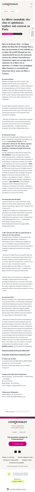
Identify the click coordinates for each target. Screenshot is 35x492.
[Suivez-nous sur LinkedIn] (15, 452)
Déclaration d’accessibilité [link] (16, 462)
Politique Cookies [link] (27, 460)
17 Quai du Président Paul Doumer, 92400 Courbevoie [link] (17, 426)
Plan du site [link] (22, 432)
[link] (10, 4)
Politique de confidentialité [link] (10, 460)
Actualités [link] (12, 11)
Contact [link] (15, 432)
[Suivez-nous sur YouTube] (19, 452)
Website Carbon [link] (17, 481)
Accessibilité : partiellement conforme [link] (18, 489)
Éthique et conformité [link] (8, 457)
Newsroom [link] (6, 11)
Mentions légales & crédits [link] (25, 457)
